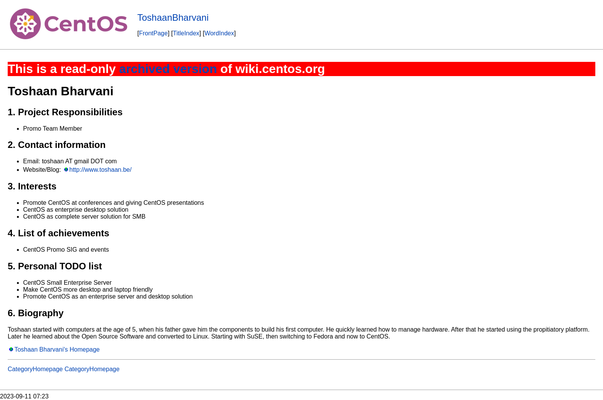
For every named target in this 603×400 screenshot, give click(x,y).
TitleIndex (186, 33)
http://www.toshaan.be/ (100, 169)
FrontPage (153, 33)
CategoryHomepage (35, 369)
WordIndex (219, 33)
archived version (168, 69)
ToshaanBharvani (172, 17)
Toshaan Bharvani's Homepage (57, 349)
